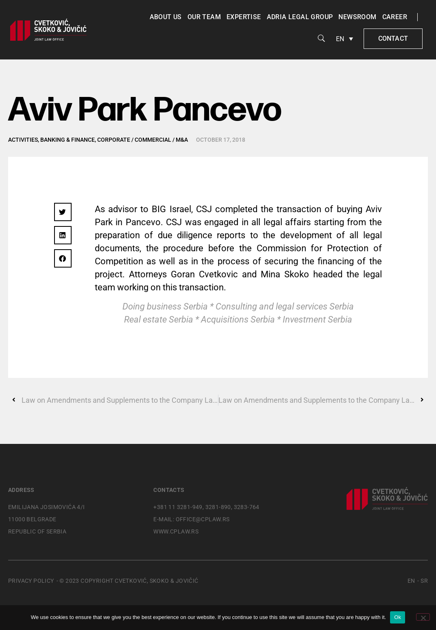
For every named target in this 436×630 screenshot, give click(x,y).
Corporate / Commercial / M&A (142, 139)
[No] (423, 617)
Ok (397, 617)
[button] (62, 212)
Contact (393, 38)
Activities (23, 139)
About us (166, 17)
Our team (204, 17)
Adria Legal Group (300, 17)
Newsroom (357, 17)
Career (394, 17)
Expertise (244, 17)
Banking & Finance (67, 139)
